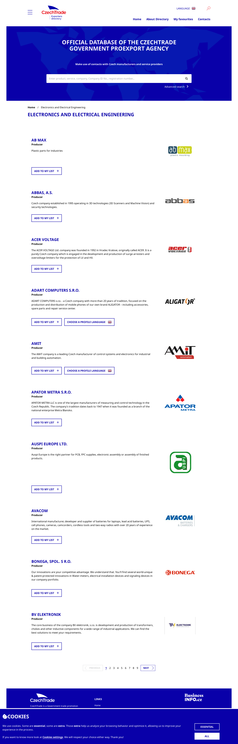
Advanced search (177, 86)
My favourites (183, 19)
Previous (94, 667)
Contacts (204, 19)
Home (137, 19)
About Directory (157, 19)
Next (146, 667)
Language (186, 8)
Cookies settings (53, 737)
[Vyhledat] (208, 8)
